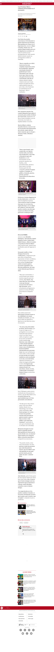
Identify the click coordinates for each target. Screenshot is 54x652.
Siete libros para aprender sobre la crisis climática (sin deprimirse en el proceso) (31, 512)
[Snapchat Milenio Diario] (31, 633)
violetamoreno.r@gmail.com (26, 527)
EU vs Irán (33, 1)
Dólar (30, 1)
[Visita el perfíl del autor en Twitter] (23, 534)
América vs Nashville (9, 1)
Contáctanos (21, 616)
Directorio (30, 614)
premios (26, 522)
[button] (1, 4)
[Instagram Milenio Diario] (29, 630)
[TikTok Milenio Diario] (27, 633)
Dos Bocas (40, 1)
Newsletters (21, 614)
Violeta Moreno (22, 33)
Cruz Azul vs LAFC (16, 1)
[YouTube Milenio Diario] (23, 633)
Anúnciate (21, 620)
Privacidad (30, 616)
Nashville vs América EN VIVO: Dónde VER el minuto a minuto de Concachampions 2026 (30, 575)
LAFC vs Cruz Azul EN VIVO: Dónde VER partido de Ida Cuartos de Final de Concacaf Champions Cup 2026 (29, 595)
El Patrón (44, 1)
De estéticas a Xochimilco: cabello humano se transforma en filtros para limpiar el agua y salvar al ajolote (30, 582)
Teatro (21, 522)
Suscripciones (22, 618)
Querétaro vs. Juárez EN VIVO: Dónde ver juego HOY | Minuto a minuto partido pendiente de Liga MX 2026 (29, 589)
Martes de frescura (49, 1)
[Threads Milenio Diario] (33, 630)
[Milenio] (27, 3)
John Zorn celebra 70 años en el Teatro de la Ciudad (30, 505)
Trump (21, 1)
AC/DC (37, 1)
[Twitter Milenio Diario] (25, 630)
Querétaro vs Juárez (26, 1)
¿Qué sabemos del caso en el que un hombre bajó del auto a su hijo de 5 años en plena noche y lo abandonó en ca (30, 602)
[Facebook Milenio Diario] (21, 630)
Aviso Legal (30, 618)
